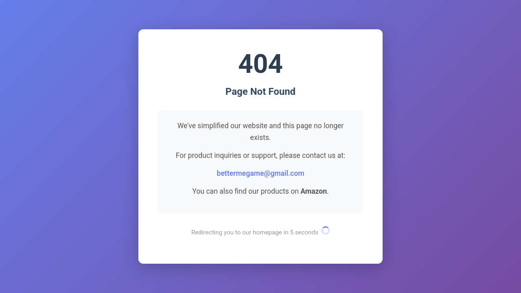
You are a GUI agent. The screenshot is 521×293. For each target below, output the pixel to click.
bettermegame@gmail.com (260, 173)
